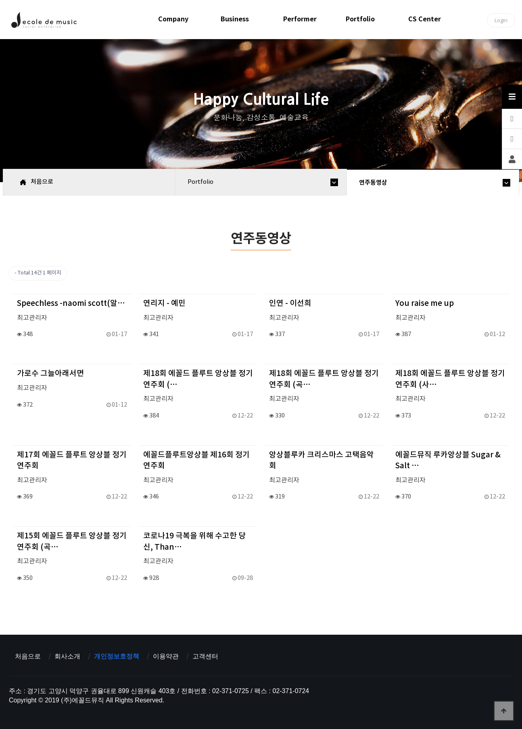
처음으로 (28, 656)
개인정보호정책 (116, 656)
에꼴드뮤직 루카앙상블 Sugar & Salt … (448, 460)
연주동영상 (373, 182)
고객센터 (205, 656)
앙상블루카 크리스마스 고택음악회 (321, 460)
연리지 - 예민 (164, 303)
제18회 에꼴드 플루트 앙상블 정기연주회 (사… (450, 379)
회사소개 (67, 656)
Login (501, 20)
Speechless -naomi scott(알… (71, 303)
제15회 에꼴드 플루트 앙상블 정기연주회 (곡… (72, 541)
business (235, 19)
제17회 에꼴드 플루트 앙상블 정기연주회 (72, 460)
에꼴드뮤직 (44, 22)
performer (300, 19)
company (173, 19)
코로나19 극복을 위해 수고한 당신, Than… (194, 541)
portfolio (360, 19)
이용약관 (166, 656)
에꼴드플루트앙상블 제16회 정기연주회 (196, 460)
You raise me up (424, 303)
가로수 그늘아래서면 (50, 373)
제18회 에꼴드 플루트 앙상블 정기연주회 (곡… (324, 379)
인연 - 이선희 (290, 303)
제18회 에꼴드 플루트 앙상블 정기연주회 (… (198, 379)
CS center (424, 19)
